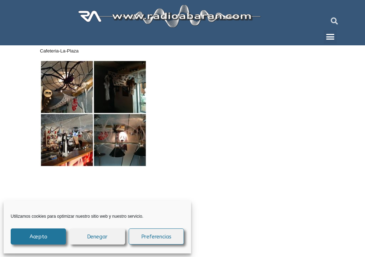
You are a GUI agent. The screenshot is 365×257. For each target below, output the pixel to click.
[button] (334, 21)
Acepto (38, 236)
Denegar (97, 236)
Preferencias (156, 236)
